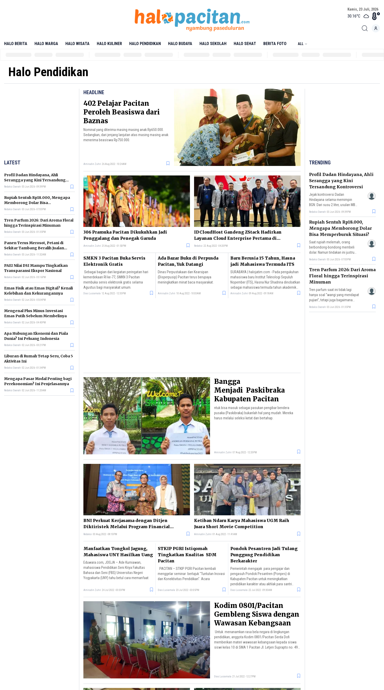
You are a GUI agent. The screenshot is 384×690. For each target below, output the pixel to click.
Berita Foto (274, 43)
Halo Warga (46, 43)
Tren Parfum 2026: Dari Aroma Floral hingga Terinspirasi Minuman (342, 276)
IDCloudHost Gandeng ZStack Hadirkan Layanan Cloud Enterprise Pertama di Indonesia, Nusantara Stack (238, 235)
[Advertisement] (39, 123)
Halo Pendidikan (145, 43)
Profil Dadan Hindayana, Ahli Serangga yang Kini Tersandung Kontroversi (35, 180)
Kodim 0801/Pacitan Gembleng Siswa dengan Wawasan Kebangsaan (256, 614)
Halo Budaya (180, 43)
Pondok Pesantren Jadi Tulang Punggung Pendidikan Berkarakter (264, 554)
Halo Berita (15, 43)
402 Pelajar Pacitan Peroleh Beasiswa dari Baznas (121, 112)
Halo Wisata (77, 43)
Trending (320, 163)
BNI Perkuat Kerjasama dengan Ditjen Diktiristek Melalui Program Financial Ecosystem (126, 524)
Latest (12, 163)
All (303, 44)
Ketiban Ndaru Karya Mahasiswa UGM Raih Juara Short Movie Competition (241, 523)
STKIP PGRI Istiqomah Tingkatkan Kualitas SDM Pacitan (187, 554)
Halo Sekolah (212, 43)
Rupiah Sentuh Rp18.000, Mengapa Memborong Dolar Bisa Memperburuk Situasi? (37, 202)
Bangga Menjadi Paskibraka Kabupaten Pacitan (249, 390)
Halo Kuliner (109, 43)
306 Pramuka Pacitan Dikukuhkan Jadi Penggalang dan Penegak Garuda (125, 235)
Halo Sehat (245, 43)
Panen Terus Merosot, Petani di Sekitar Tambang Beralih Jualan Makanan (34, 248)
